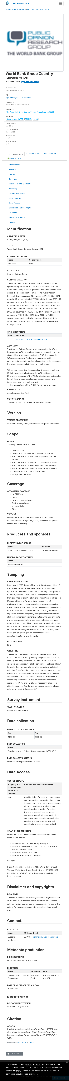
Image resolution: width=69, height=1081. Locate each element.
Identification (14, 165)
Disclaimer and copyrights (20, 208)
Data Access (14, 203)
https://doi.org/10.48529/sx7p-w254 (19, 98)
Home (8, 9)
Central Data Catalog (18, 9)
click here (33, 1074)
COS (28, 9)
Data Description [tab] (33, 154)
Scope (12, 174)
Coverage (13, 179)
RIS (19, 1042)
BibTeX (24, 1042)
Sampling (13, 189)
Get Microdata (30, 82)
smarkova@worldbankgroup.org (47, 937)
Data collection (15, 198)
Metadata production (18, 217)
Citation (12, 222)
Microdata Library (21, 3)
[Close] (67, 1062)
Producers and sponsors (20, 184)
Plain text (31, 1042)
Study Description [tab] (15, 154)
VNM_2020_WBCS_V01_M (40, 9)
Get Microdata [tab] (14, 158)
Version (12, 169)
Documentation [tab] (50, 154)
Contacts (13, 213)
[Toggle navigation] (60, 3)
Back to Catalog (14, 1054)
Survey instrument (17, 193)
